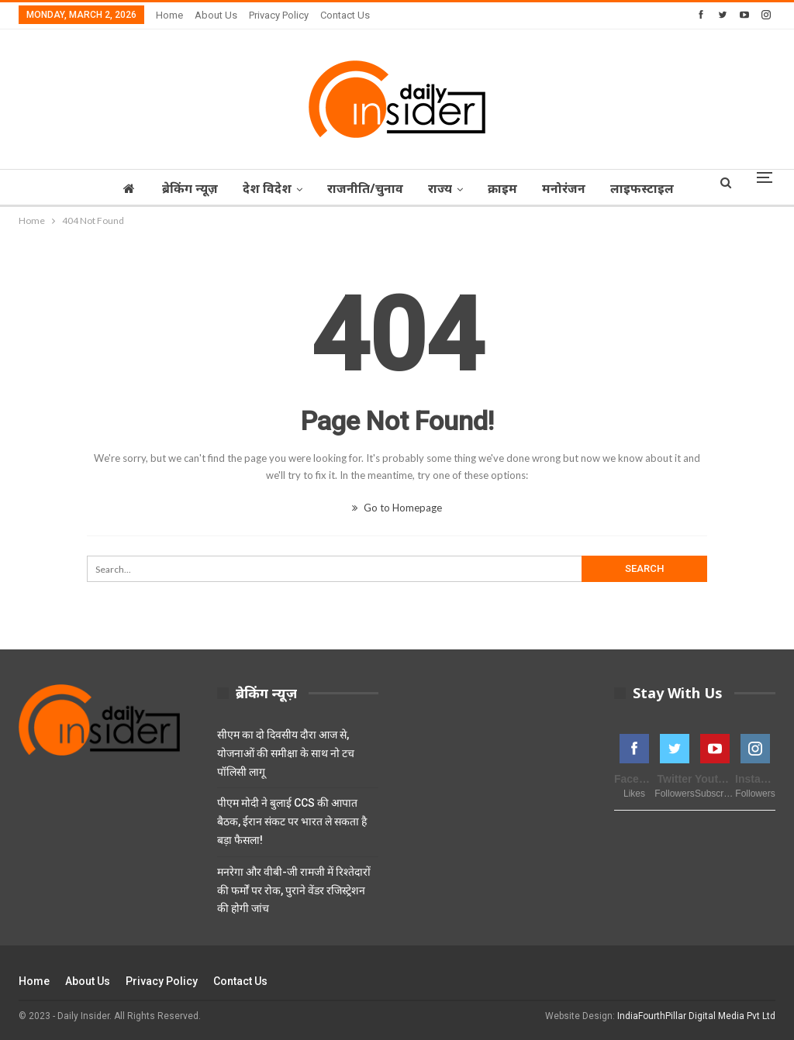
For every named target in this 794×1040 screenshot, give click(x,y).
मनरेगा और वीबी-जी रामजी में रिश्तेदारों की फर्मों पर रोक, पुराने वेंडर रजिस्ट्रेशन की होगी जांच (294, 890)
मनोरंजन (579, 188)
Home (169, 15)
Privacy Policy (279, 15)
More (644, 188)
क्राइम (515, 188)
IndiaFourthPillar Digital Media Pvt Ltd (696, 1016)
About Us (216, 15)
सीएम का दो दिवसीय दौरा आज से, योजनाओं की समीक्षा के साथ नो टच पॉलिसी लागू (285, 753)
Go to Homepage (397, 507)
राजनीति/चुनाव (374, 188)
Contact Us (345, 15)
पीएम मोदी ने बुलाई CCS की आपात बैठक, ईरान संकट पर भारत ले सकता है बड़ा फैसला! (292, 821)
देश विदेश (273, 188)
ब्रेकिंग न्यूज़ (194, 188)
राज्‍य (451, 188)
